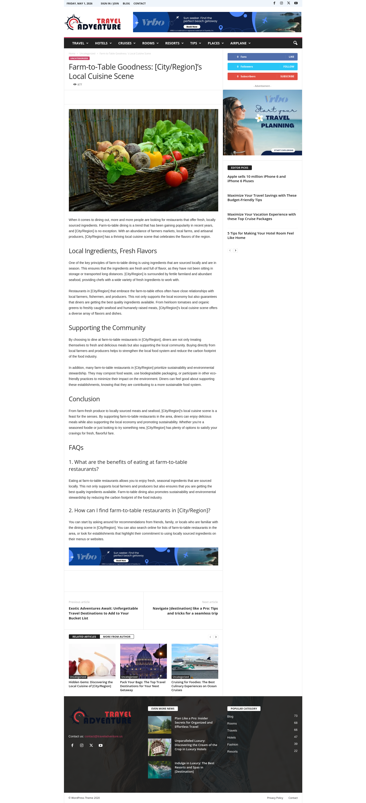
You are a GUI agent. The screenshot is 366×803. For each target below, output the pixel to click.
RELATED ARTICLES (84, 636)
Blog (126, 3)
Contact (140, 3)
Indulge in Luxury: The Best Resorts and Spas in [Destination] (195, 767)
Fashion (232, 744)
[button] (295, 43)
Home (72, 53)
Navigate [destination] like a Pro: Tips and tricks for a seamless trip (185, 610)
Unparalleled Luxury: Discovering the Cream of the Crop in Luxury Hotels (196, 745)
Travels (232, 730)
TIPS (195, 43)
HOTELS (103, 43)
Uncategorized (87, 53)
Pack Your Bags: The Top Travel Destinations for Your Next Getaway (142, 686)
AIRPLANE (240, 43)
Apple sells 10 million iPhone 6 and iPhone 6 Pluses (257, 178)
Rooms (232, 723)
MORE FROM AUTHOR (116, 636)
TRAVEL (80, 43)
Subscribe (287, 76)
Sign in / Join (110, 3)
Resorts (232, 751)
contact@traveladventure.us (104, 736)
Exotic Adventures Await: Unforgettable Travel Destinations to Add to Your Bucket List (103, 613)
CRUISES (127, 43)
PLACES (216, 43)
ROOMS (150, 43)
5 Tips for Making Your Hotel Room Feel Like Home (261, 235)
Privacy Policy (275, 797)
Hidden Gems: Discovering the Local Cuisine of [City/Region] (91, 684)
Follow (288, 66)
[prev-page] (210, 636)
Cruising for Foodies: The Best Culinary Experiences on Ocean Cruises (194, 686)
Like (291, 56)
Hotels (231, 737)
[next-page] (216, 636)
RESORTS (174, 43)
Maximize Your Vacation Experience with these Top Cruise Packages (262, 216)
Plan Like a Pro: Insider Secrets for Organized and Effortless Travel (194, 722)
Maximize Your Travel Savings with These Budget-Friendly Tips (262, 197)
